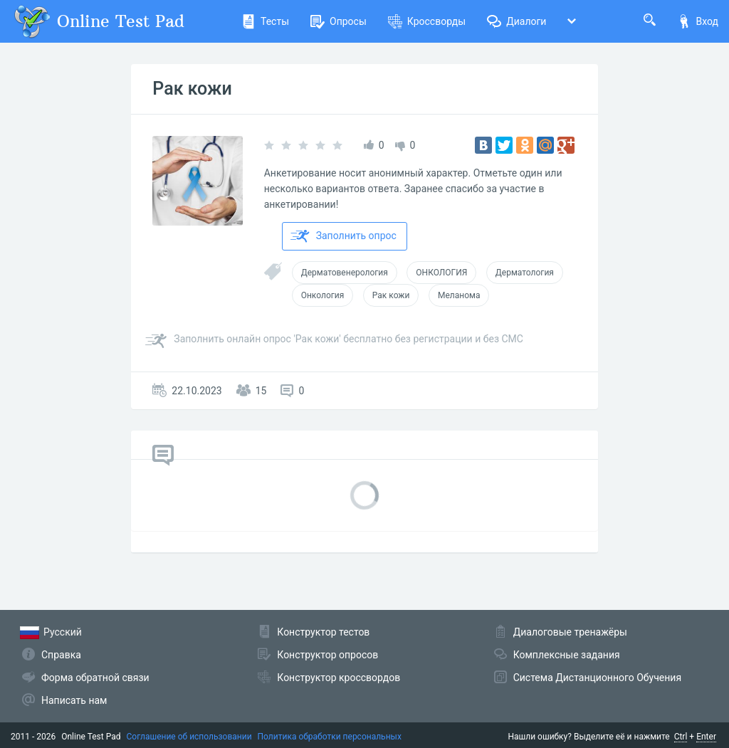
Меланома (459, 295)
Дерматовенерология (344, 273)
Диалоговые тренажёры (570, 632)
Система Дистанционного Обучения (597, 677)
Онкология (323, 295)
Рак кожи (191, 88)
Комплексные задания (566, 654)
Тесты (265, 21)
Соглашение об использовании (189, 737)
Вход (697, 21)
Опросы (338, 21)
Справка (61, 654)
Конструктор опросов (327, 654)
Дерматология (524, 273)
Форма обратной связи (95, 677)
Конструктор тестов (323, 632)
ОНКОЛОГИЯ (441, 273)
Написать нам (74, 700)
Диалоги (516, 21)
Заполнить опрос (343, 236)
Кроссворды (427, 21)
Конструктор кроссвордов (338, 677)
